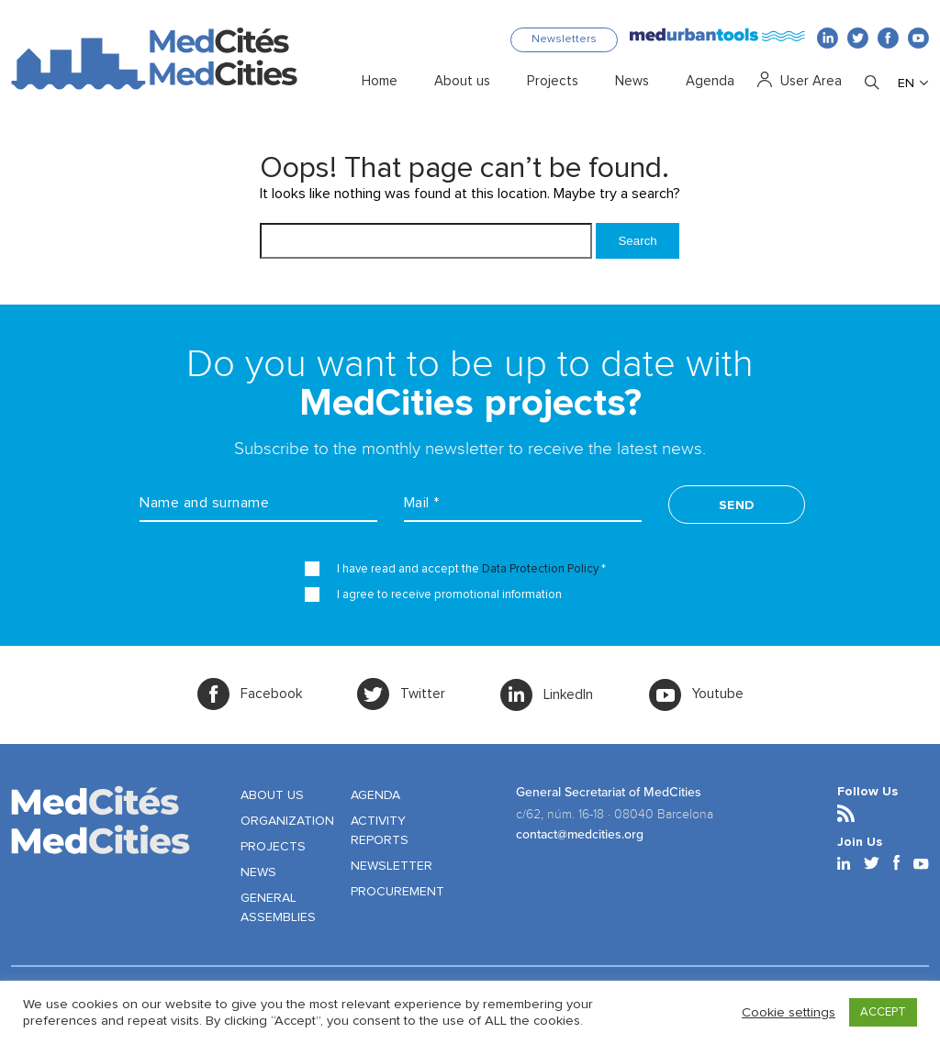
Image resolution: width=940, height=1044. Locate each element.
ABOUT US (272, 795)
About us (462, 81)
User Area (811, 81)
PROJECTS (273, 846)
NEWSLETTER (391, 866)
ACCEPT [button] (883, 1012)
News (632, 81)
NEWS (258, 872)
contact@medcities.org (579, 834)
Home (379, 81)
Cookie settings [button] (788, 1012)
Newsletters (564, 39)
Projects (552, 81)
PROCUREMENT (397, 891)
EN (906, 83)
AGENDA (375, 795)
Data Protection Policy (540, 569)
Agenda (710, 81)
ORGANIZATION (287, 821)
